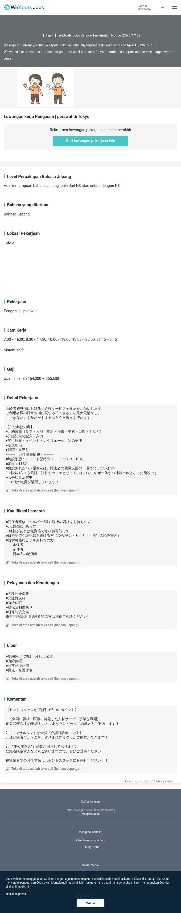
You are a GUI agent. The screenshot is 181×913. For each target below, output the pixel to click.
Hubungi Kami (90, 847)
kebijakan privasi (16, 894)
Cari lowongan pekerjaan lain (90, 140)
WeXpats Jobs (90, 812)
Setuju (90, 903)
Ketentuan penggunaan (90, 840)
